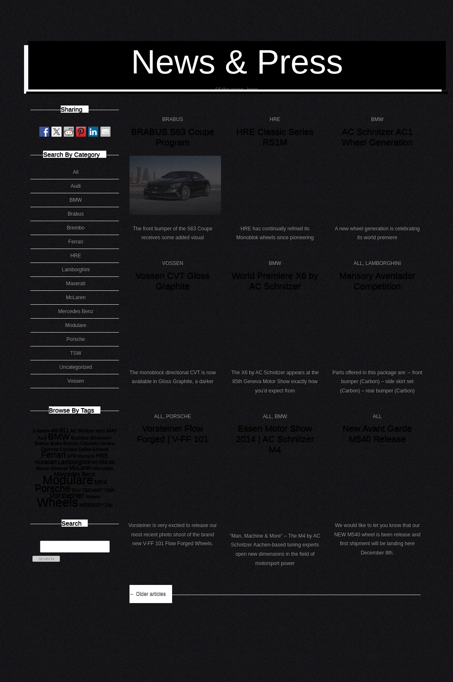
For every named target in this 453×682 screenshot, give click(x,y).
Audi (75, 186)
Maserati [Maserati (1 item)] (59, 468)
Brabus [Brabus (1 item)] (42, 443)
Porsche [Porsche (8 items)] (53, 488)
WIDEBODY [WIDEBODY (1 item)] (91, 504)
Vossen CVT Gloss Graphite (172, 281)
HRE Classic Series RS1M (274, 137)
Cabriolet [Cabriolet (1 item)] (89, 443)
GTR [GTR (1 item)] (72, 455)
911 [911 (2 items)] (64, 430)
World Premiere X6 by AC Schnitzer (275, 281)
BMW (76, 200)
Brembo (75, 228)
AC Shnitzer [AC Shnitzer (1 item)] (82, 430)
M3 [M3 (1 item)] (95, 462)
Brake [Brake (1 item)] (56, 443)
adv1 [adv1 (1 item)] (100, 430)
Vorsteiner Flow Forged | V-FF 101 (172, 433)
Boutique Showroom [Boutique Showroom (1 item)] (91, 437)
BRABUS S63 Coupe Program (172, 137)
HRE (75, 256)
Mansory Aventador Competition (377, 281)
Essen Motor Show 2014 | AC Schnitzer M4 (275, 438)
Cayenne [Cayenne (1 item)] (49, 449)
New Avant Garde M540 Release (377, 433)
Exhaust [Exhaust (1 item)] (100, 449)
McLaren (76, 297)
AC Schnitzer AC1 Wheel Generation (377, 137)
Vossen (75, 381)
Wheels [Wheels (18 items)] (57, 502)
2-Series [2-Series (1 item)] (40, 430)
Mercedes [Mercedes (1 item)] (103, 468)
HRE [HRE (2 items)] (102, 455)
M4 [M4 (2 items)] (103, 461)
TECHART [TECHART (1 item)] (92, 490)
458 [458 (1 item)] (54, 430)
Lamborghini (75, 270)
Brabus (75, 214)
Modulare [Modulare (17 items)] (68, 480)
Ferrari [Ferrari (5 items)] (53, 454)
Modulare (75, 325)
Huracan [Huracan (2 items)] (45, 461)
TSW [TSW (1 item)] (110, 490)
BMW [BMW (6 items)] (59, 436)
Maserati (75, 284)
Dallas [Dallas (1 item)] (85, 449)
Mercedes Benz (75, 311)
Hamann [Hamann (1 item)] (86, 455)
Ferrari (75, 242)
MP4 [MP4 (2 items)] (100, 482)
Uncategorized (75, 367)
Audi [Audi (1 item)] (42, 437)
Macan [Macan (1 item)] (43, 468)
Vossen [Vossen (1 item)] (92, 496)
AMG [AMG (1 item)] (111, 430)
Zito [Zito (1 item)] (109, 504)
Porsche (75, 339)
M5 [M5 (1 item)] (112, 462)
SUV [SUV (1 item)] (76, 490)
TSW (75, 353)
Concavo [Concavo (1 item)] (69, 449)
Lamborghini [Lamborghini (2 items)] (74, 461)
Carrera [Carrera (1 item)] (106, 443)
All (75, 172)
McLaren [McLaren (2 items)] (80, 467)
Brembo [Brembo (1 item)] (71, 443)
